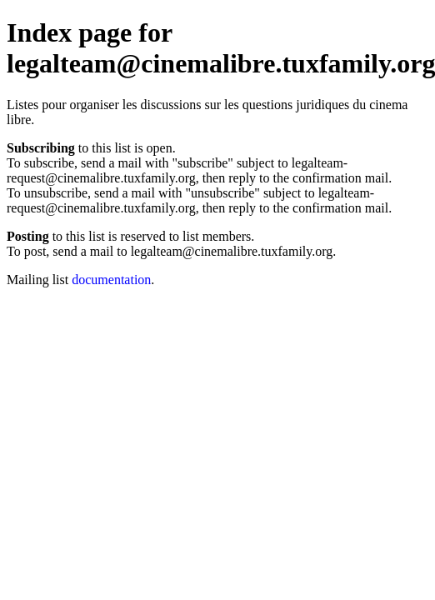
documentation (111, 279)
